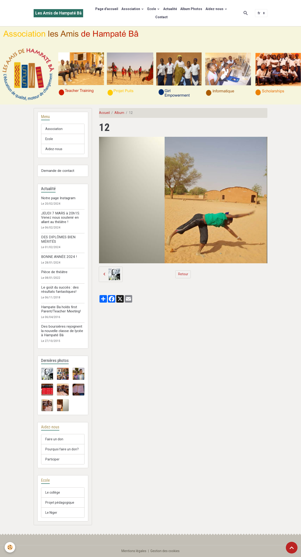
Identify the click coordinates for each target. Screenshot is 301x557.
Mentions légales (133, 551)
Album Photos (191, 9)
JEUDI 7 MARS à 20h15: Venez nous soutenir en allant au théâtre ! (60, 217)
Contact (161, 17)
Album (119, 113)
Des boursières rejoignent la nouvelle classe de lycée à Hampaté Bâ (62, 330)
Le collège (52, 492)
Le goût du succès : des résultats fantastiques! (60, 289)
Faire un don (54, 439)
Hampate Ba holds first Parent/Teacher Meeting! (61, 309)
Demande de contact (57, 171)
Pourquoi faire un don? (62, 449)
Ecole (152, 9)
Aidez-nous (214, 9)
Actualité (170, 9)
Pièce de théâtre (54, 272)
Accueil (104, 113)
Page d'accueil (106, 9)
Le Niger (51, 512)
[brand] (58, 13)
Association (131, 9)
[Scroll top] (291, 547)
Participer (52, 459)
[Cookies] (10, 547)
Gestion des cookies (165, 551)
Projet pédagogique (59, 502)
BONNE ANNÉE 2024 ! (59, 257)
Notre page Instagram (58, 198)
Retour (183, 274)
